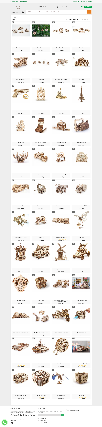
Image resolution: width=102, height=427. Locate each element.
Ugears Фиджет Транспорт (81, 47)
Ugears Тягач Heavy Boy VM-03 (81, 363)
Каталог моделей (38, 11)
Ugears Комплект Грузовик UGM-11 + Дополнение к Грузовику (61, 301)
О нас (29, 11)
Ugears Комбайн (41, 174)
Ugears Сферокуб (41, 300)
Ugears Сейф (81, 395)
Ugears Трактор (41, 237)
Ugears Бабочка (81, 237)
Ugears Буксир (41, 363)
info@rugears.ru (43, 418)
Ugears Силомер (21, 142)
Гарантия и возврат (14, 1)
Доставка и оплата (23, 1)
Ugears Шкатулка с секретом (41, 395)
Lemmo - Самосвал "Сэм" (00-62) (81, 205)
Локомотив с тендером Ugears (61, 237)
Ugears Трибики (41, 79)
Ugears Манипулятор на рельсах (21, 237)
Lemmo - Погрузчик (40, 205)
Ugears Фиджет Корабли (20, 47)
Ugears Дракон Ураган (61, 395)
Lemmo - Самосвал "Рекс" (61, 205)
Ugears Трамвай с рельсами (61, 142)
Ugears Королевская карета (81, 300)
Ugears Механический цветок (20, 174)
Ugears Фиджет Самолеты (61, 47)
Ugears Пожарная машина (20, 79)
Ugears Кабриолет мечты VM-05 (20, 363)
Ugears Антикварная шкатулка (20, 395)
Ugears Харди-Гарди (20, 205)
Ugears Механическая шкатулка (61, 174)
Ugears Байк (81, 79)
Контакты (61, 11)
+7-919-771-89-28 (42, 6)
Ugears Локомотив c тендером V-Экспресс (20, 332)
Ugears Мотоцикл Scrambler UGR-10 (61, 332)
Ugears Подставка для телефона (41, 142)
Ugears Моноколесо (61, 363)
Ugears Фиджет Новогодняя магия (41, 47)
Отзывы (53, 11)
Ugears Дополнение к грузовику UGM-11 (41, 332)
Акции (47, 11)
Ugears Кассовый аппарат (81, 332)
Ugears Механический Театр (81, 174)
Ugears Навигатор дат (21, 300)
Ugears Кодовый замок (81, 142)
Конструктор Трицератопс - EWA (61, 79)
